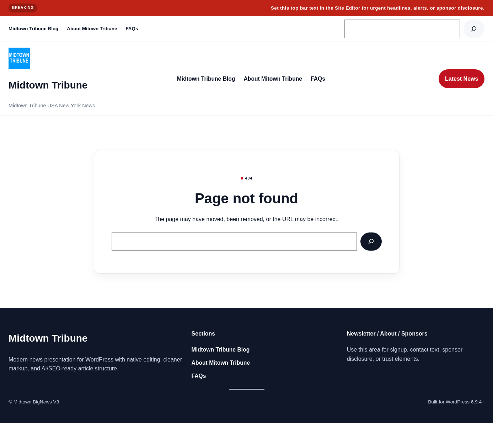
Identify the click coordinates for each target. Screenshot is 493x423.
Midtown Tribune (48, 85)
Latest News (461, 79)
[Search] (473, 29)
